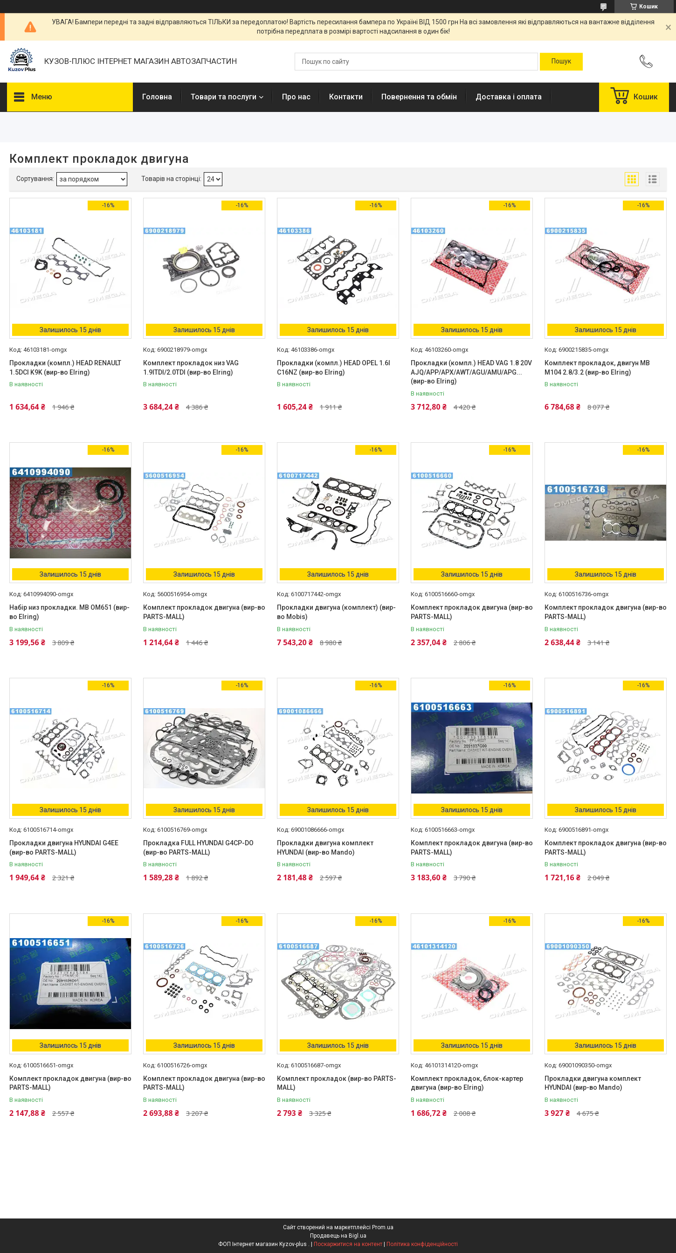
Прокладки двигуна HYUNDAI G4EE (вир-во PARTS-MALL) (63, 847)
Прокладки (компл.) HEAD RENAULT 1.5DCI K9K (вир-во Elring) (65, 367)
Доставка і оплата (509, 96)
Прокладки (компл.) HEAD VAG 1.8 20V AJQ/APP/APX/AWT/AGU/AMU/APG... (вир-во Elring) (471, 372)
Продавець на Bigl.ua (338, 1235)
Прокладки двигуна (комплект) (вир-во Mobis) (336, 612)
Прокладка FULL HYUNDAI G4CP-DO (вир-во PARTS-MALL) (198, 847)
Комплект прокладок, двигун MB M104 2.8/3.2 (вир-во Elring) (597, 367)
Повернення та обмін (419, 96)
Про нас (296, 96)
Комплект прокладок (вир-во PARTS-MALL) (336, 1083)
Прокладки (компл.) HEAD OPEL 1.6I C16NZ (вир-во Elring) (333, 367)
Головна (157, 96)
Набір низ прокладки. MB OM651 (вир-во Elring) (69, 612)
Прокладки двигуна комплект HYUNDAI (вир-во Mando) (325, 847)
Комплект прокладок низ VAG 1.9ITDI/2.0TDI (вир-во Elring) (191, 367)
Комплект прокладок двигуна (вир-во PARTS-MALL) (204, 612)
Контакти (346, 96)
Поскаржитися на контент (348, 1244)
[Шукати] (561, 61)
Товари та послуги (223, 96)
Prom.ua (382, 1227)
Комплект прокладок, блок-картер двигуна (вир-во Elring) (467, 1083)
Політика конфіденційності (422, 1244)
